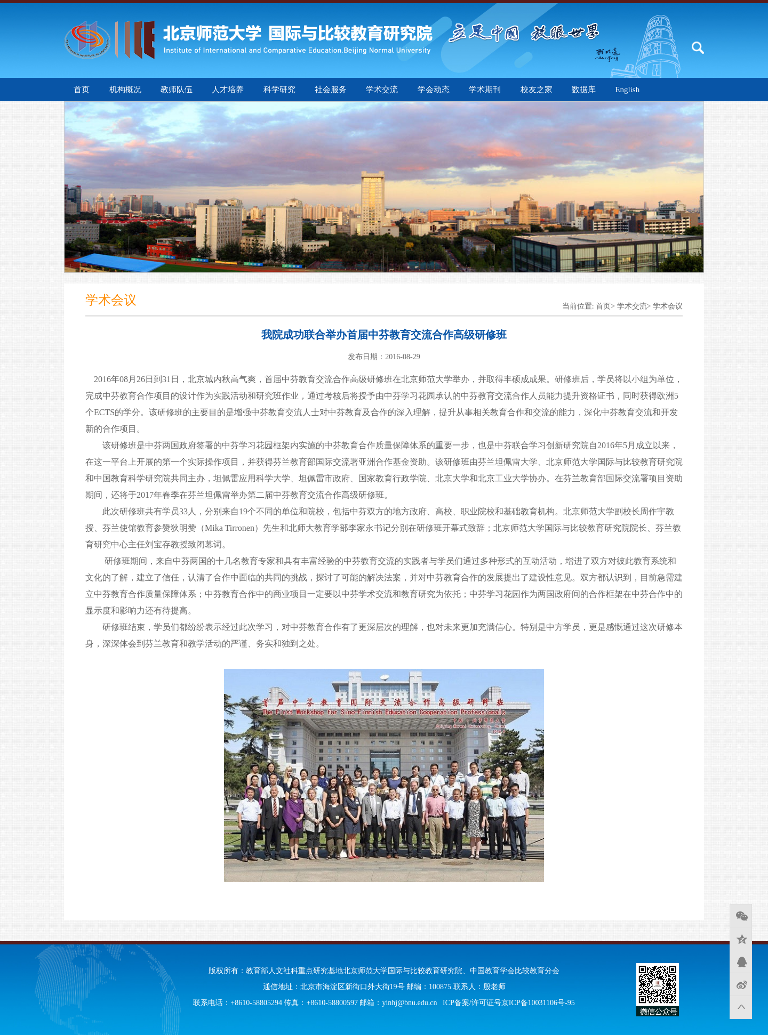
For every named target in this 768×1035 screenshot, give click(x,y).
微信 (741, 915)
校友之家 (537, 89)
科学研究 (279, 89)
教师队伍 (177, 89)
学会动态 (434, 89)
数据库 (584, 89)
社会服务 (331, 89)
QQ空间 (741, 938)
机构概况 (125, 89)
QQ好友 (741, 961)
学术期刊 (485, 89)
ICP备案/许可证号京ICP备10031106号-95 (509, 1003)
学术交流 (382, 89)
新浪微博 (741, 984)
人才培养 (228, 89)
